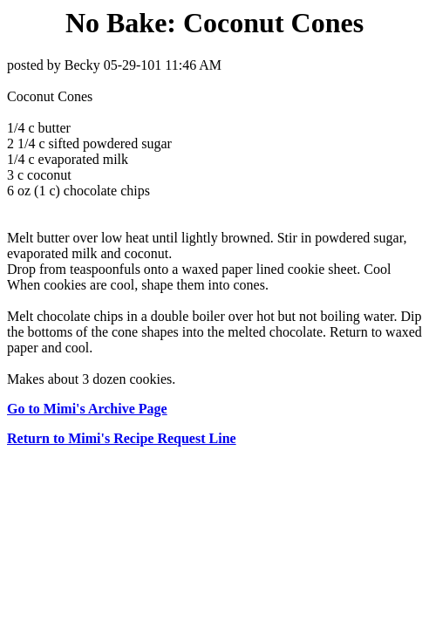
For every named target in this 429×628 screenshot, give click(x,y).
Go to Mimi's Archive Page (87, 408)
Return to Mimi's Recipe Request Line (121, 438)
